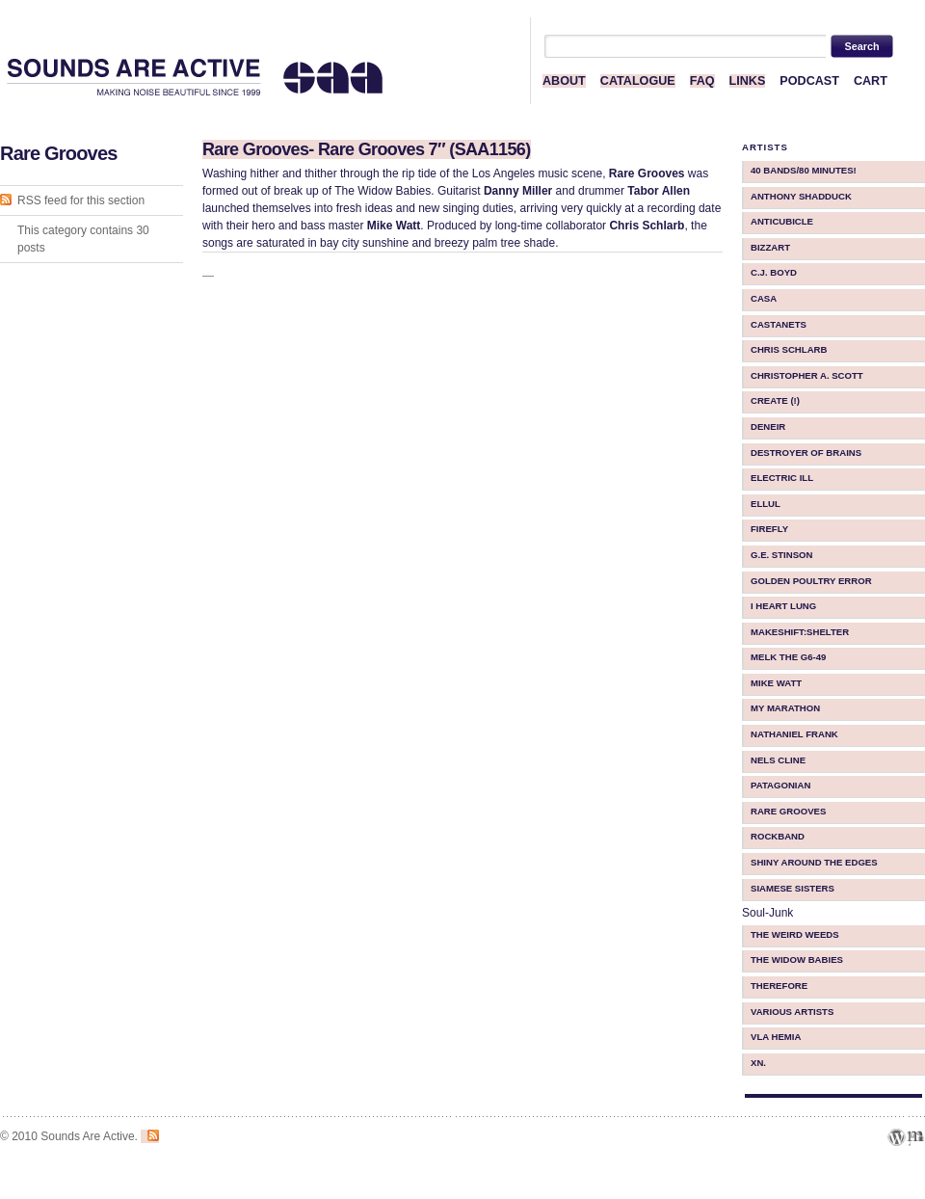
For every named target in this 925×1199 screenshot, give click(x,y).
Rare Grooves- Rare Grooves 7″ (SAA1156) (366, 149)
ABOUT (564, 81)
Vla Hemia (776, 1036)
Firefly (769, 528)
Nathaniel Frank (794, 734)
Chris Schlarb (789, 349)
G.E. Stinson (782, 554)
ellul (765, 503)
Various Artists (792, 1011)
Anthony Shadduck (801, 196)
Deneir (768, 426)
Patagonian (780, 785)
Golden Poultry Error (811, 580)
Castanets (778, 324)
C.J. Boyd (774, 272)
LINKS (747, 81)
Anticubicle (782, 221)
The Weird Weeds (795, 934)
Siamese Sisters (792, 888)
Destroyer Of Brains (806, 452)
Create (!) (775, 400)
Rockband (778, 836)
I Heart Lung (783, 605)
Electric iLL (782, 477)
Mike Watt (776, 683)
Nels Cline (778, 760)
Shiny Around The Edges (814, 862)
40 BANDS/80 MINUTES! (804, 170)
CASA (764, 298)
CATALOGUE (637, 81)
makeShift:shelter (800, 631)
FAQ (702, 81)
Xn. (758, 1062)
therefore (779, 985)
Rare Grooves (788, 811)
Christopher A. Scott (807, 375)
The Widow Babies (797, 959)
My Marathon (785, 708)
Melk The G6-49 (788, 657)
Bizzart (770, 247)
